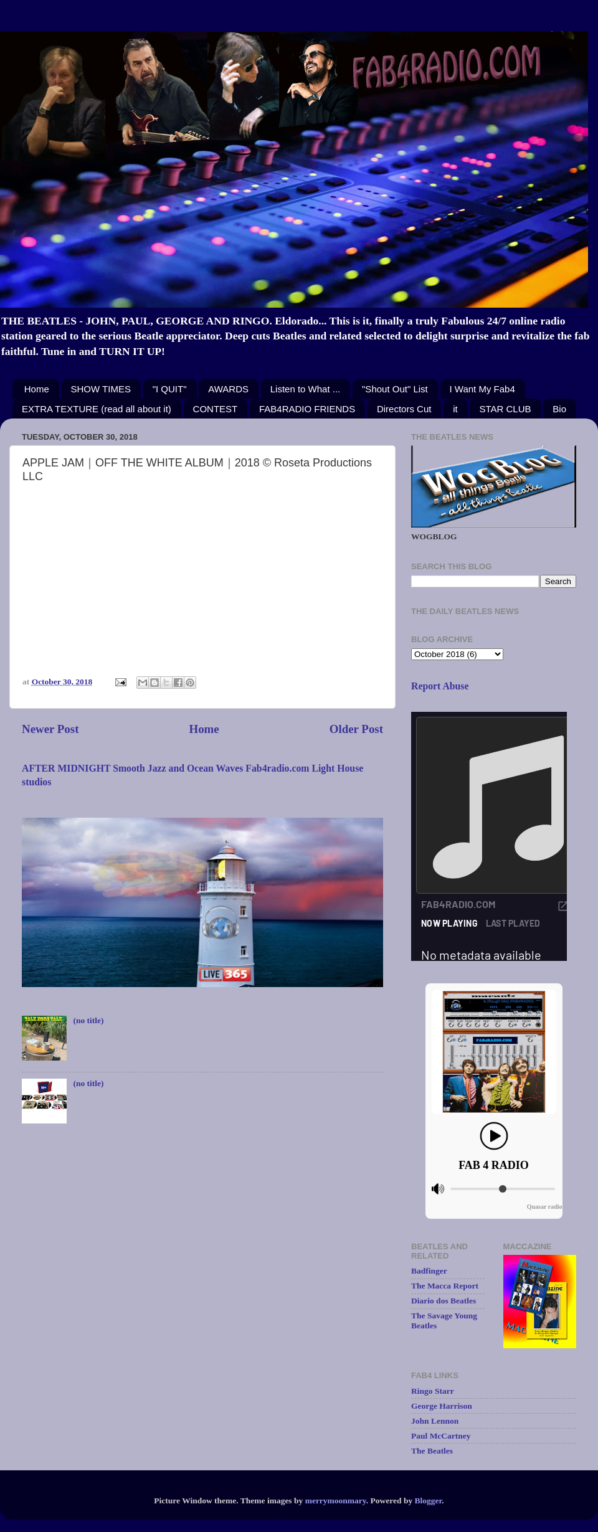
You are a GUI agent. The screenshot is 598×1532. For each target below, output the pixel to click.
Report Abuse (440, 686)
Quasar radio (544, 1206)
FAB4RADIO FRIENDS (307, 409)
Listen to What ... (305, 389)
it (455, 409)
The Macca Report (444, 1285)
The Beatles (432, 1450)
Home (36, 389)
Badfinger (429, 1270)
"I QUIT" (170, 389)
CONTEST (215, 409)
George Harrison (441, 1406)
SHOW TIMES (101, 389)
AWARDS (228, 389)
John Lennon (434, 1421)
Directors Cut (404, 409)
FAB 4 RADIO (493, 1165)
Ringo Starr (432, 1391)
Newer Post (50, 728)
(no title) (88, 1020)
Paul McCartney (441, 1435)
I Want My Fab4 (482, 389)
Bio (559, 409)
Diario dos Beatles (443, 1300)
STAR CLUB (505, 409)
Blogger (428, 1500)
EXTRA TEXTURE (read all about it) (96, 409)
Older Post (356, 728)
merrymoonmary (335, 1500)
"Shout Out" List (395, 389)
